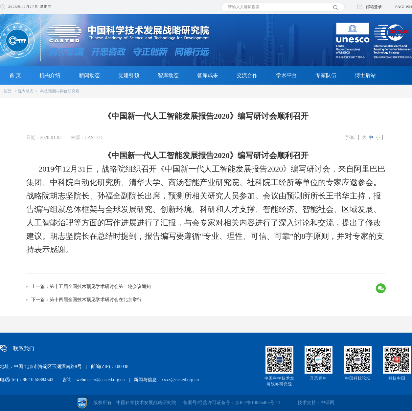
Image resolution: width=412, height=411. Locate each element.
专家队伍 (325, 75)
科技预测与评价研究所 (60, 91)
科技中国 (396, 378)
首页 (7, 91)
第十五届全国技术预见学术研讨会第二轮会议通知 (100, 286)
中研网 (327, 402)
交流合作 (247, 75)
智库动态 (168, 75)
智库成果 (207, 75)
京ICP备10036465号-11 (257, 402)
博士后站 (365, 75)
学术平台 (286, 75)
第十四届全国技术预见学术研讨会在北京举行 (96, 299)
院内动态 (26, 91)
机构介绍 (49, 75)
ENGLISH (403, 7)
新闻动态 (89, 75)
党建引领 (128, 75)
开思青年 (318, 378)
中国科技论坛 (358, 378)
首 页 (15, 75)
